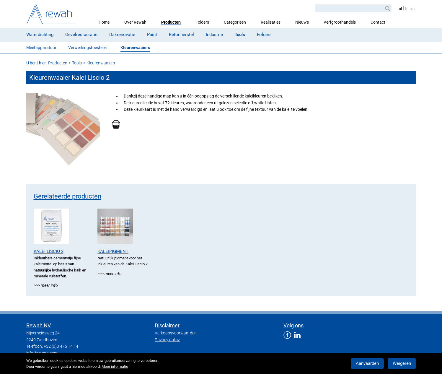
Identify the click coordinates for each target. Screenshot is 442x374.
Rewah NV (38, 325)
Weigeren (402, 363)
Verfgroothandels (340, 22)
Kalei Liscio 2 (48, 251)
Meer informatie (115, 366)
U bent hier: (36, 63)
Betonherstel (181, 34)
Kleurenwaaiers (135, 47)
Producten (171, 22)
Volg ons (293, 325)
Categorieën (235, 22)
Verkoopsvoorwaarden (176, 333)
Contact (378, 22)
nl (400, 8)
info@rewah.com (42, 353)
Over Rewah (135, 22)
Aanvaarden (367, 363)
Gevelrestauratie (81, 34)
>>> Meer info (46, 285)
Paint (152, 34)
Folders (202, 22)
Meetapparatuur (41, 47)
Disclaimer (167, 325)
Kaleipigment (112, 251)
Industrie (214, 34)
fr (406, 8)
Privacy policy (167, 339)
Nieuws (302, 22)
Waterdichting (39, 34)
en (412, 8)
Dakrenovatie (122, 34)
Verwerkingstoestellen (88, 47)
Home (104, 22)
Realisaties (270, 22)
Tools (240, 34)
